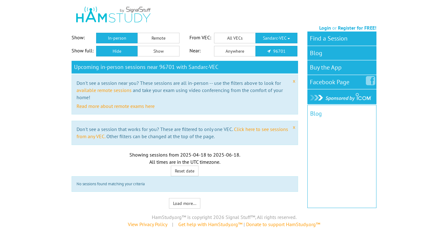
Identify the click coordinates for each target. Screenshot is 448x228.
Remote (159, 38)
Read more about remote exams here (116, 106)
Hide (117, 51)
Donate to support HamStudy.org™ (283, 224)
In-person (117, 38)
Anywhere (235, 51)
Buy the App (326, 67)
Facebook (331, 80)
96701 (276, 51)
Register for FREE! (357, 28)
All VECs (235, 38)
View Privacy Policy (147, 224)
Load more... (184, 203)
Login (325, 28)
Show (158, 51)
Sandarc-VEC (276, 38)
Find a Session (329, 38)
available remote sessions (104, 90)
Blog (316, 53)
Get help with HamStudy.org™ (210, 224)
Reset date (184, 171)
